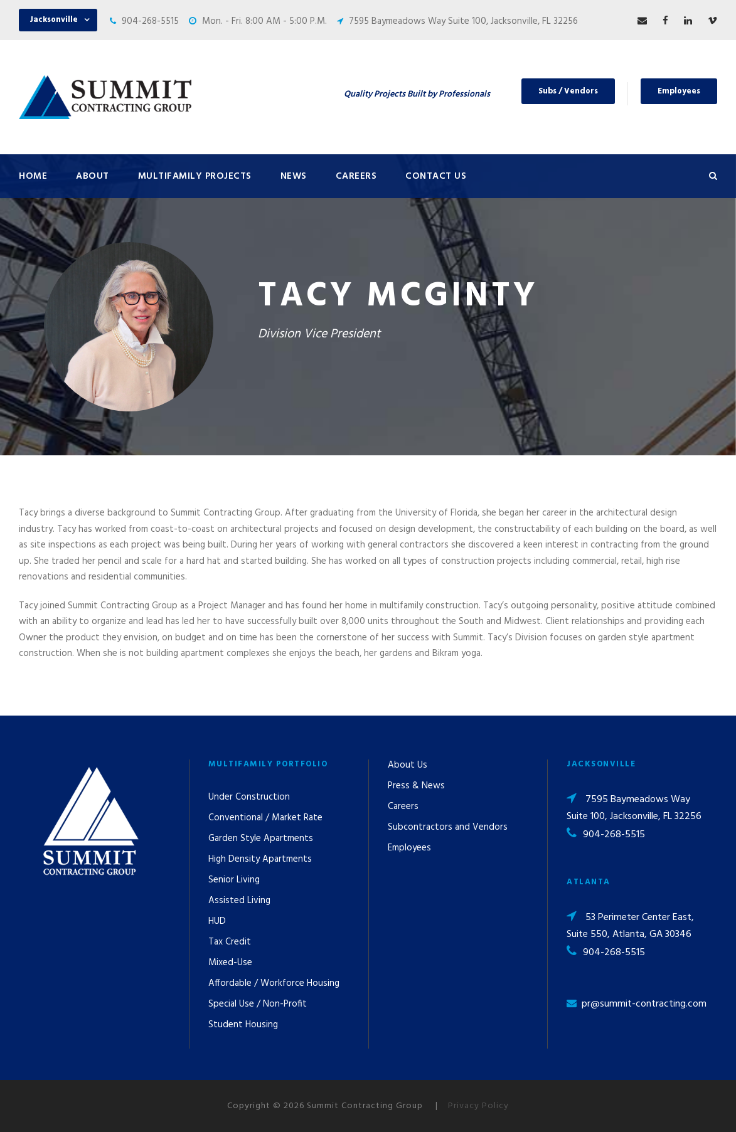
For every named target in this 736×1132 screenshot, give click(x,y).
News (293, 176)
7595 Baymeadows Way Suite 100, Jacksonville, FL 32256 (463, 21)
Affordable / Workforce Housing (273, 983)
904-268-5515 (150, 21)
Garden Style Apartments (260, 838)
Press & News (416, 785)
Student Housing (243, 1024)
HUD (217, 921)
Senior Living (234, 879)
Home (33, 176)
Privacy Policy (478, 1106)
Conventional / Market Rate (265, 817)
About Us (407, 765)
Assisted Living (239, 900)
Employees (679, 91)
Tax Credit (229, 942)
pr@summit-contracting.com (644, 1004)
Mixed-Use (230, 962)
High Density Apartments (260, 859)
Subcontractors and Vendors (448, 827)
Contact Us (435, 176)
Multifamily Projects (195, 176)
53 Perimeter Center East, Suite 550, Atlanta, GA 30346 (630, 926)
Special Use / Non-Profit (257, 1004)
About (92, 176)
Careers (356, 176)
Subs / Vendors (568, 91)
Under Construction (249, 797)
